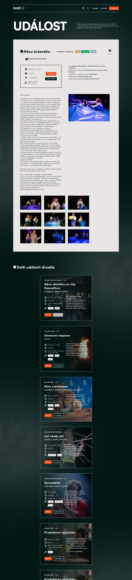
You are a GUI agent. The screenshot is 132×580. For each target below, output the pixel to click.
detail (24, 317)
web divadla (50, 79)
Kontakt (16, 565)
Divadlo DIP (24, 334)
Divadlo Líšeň (78, 280)
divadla (95, 8)
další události (66, 539)
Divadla (15, 559)
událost (110, 52)
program (114, 8)
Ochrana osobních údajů (22, 569)
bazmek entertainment (38, 59)
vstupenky (51, 74)
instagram (59, 561)
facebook (59, 566)
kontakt (104, 8)
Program (16, 562)
